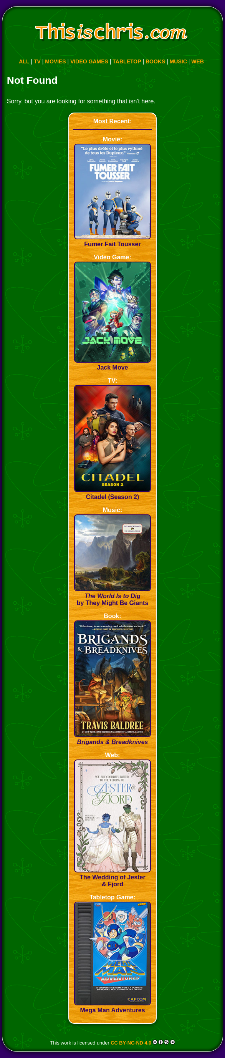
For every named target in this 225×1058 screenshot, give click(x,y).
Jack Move (112, 364)
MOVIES (55, 61)
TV (37, 61)
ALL (24, 61)
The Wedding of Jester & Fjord (112, 877)
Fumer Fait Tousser (112, 240)
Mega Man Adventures (112, 1006)
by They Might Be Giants (112, 596)
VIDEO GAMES (89, 61)
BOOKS (155, 61)
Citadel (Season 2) (112, 493)
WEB (197, 61)
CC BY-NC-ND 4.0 (131, 1043)
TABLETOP (126, 61)
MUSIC (178, 61)
